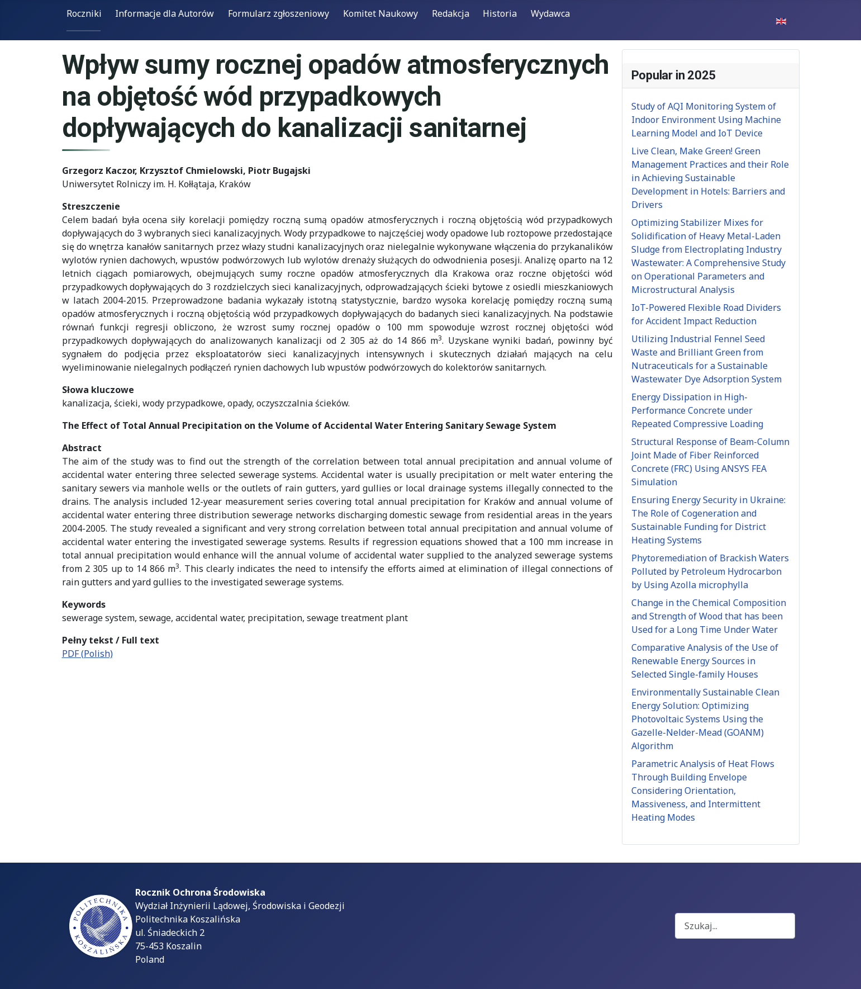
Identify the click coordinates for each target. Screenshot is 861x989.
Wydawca (550, 13)
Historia (500, 13)
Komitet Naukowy (380, 13)
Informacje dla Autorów (164, 13)
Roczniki (84, 13)
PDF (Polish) (87, 653)
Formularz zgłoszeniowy (278, 13)
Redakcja (450, 13)
